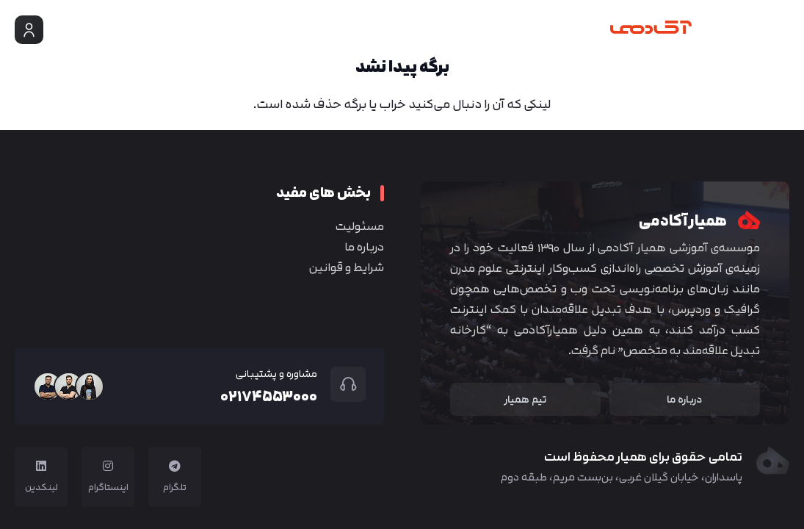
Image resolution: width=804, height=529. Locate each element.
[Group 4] (678, 30)
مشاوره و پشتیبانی (276, 374)
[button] (780, 29)
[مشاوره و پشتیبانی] (341, 384)
